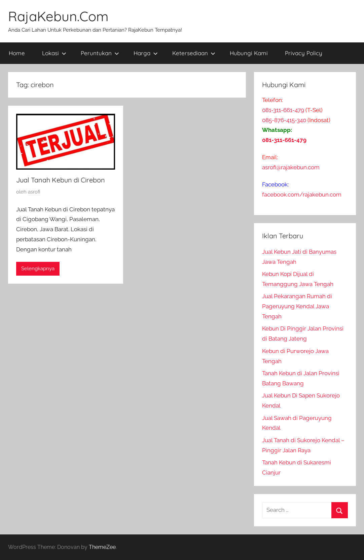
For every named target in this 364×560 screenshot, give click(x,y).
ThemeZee (102, 547)
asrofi (34, 192)
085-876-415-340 (284, 120)
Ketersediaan (193, 53)
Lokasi (54, 53)
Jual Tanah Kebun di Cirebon (60, 180)
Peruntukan (100, 53)
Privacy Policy (303, 53)
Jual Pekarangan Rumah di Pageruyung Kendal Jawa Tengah (297, 306)
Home (17, 53)
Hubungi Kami (249, 53)
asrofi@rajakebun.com (291, 167)
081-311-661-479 (283, 110)
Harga (146, 53)
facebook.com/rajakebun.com (301, 194)
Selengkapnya (37, 269)
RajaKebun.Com (58, 16)
